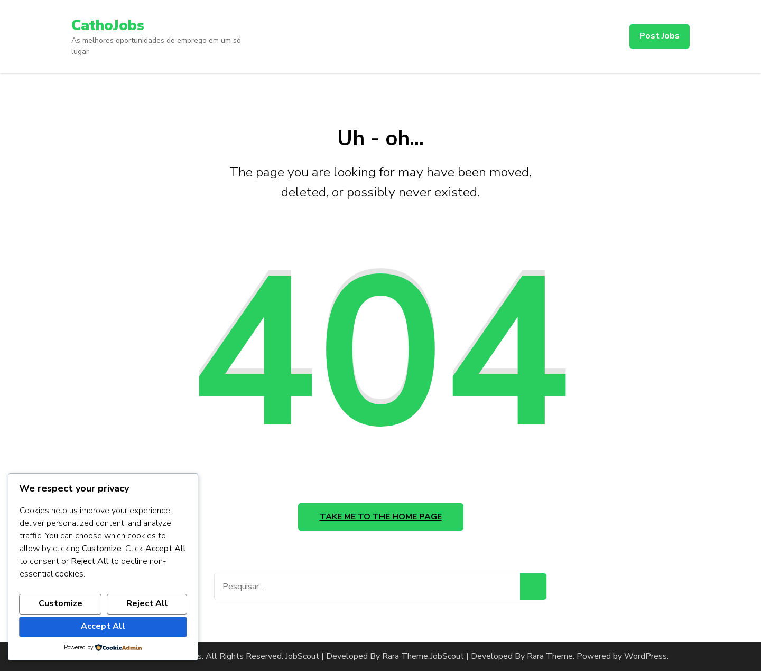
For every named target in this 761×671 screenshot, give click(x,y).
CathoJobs (107, 25)
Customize (60, 603)
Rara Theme (550, 656)
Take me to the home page (381, 517)
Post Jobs (659, 36)
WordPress (645, 656)
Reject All (147, 603)
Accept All (103, 626)
